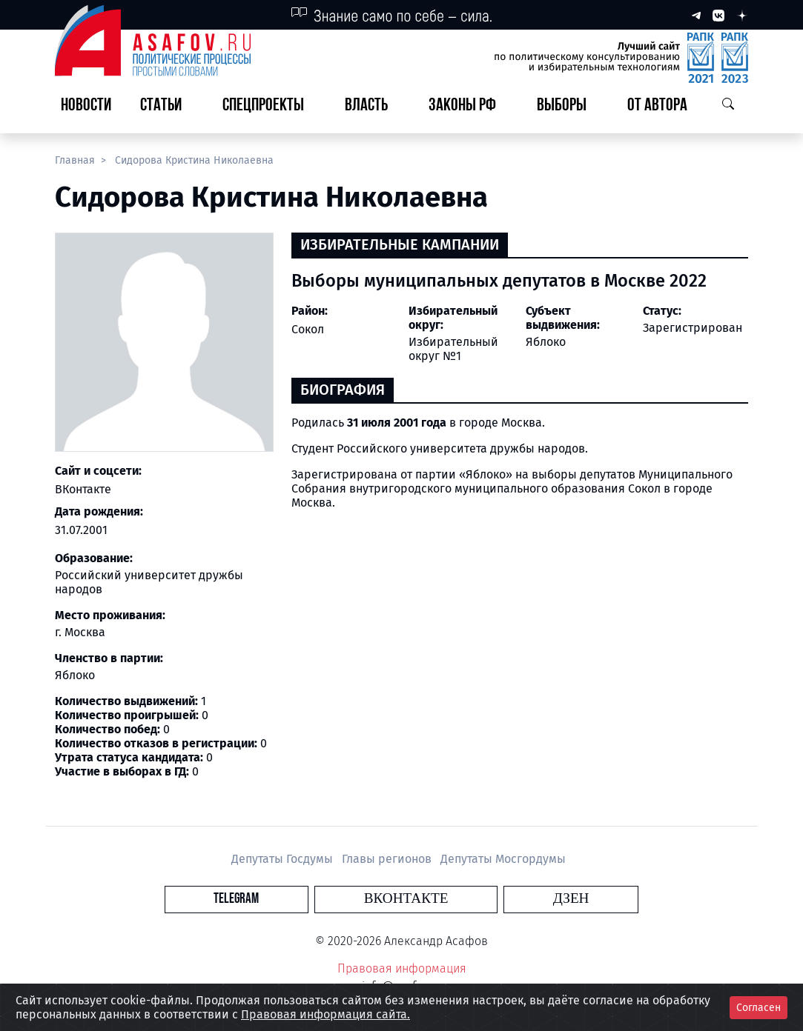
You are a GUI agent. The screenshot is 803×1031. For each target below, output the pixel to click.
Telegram (316, 898)
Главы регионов (388, 859)
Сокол (307, 329)
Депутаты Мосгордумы (503, 859)
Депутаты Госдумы (283, 859)
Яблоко (546, 342)
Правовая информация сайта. (325, 1014)
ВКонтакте (83, 489)
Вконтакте (406, 898)
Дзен (491, 898)
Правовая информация (401, 968)
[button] (166, 106)
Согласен (758, 1007)
